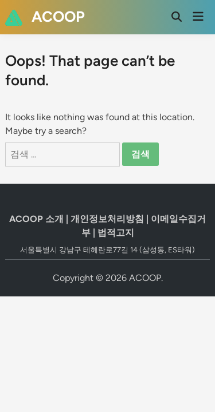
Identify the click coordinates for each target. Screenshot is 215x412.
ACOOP (58, 16)
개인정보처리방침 (107, 218)
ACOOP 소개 (36, 218)
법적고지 (115, 232)
